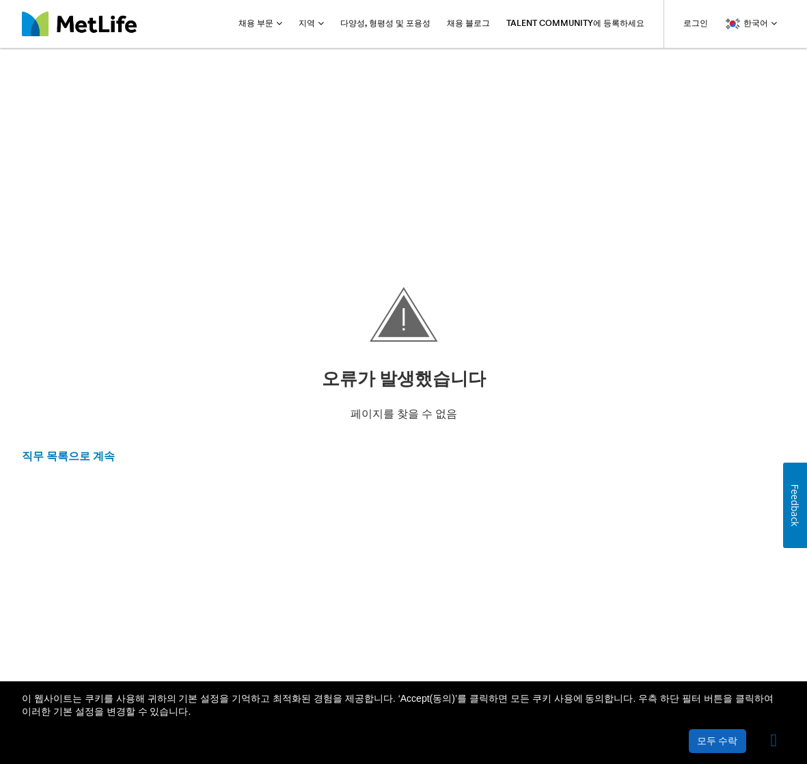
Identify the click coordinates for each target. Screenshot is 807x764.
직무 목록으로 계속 (68, 455)
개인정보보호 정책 (144, 646)
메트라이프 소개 (57, 646)
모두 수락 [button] (717, 740)
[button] (774, 740)
